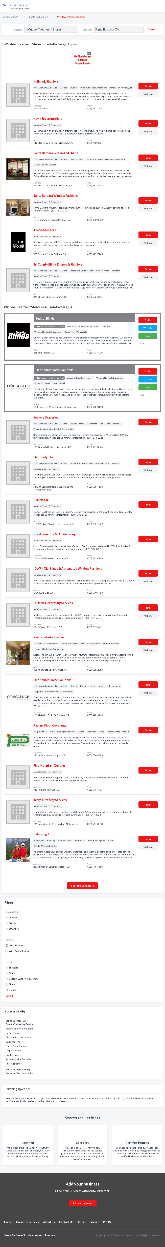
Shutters (13, 967)
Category (18, 29)
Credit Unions (13, 1054)
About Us (49, 1221)
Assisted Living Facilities (18, 1059)
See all (9, 995)
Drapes (12, 989)
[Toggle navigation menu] (160, 6)
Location (87, 29)
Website (148, 94)
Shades (13, 984)
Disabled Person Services (19, 1037)
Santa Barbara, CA (38, 16)
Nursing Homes (14, 1063)
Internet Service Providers (19, 1028)
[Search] (151, 29)
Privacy (94, 1221)
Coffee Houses (13, 1033)
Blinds (12, 973)
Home (8, 1221)
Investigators (13, 1041)
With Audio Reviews (19, 950)
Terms (81, 1221)
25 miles (13, 917)
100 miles (14, 928)
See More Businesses (82, 885)
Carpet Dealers (13, 1050)
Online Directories (27, 1221)
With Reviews (16, 945)
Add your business (82, 1203)
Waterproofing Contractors (20, 1073)
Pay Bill (107, 1221)
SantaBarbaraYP (11, 16)
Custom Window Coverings (23, 978)
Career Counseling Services (20, 1024)
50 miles (13, 923)
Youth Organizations (16, 1046)
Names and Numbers (42, 1235)
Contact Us (66, 1221)
